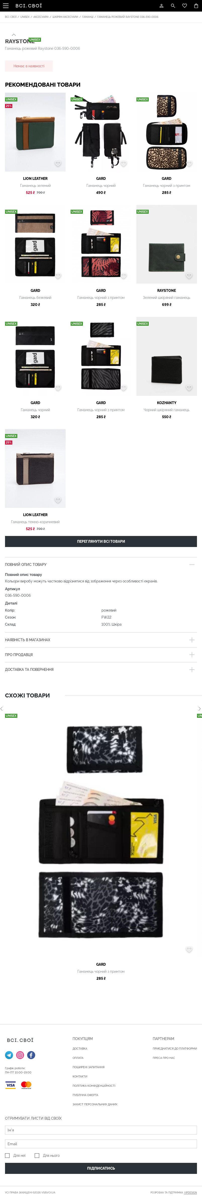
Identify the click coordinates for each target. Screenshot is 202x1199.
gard (101, 179)
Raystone (166, 291)
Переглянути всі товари (101, 541)
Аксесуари (40, 17)
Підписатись (101, 1168)
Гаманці (87, 17)
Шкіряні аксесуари (65, 17)
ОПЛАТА (78, 1058)
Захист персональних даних (95, 1104)
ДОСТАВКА (80, 1048)
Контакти (80, 1076)
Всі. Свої (10, 17)
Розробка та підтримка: (173, 1192)
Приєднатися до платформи (175, 1048)
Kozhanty (166, 403)
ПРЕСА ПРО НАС (164, 1058)
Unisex (24, 17)
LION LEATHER (35, 179)
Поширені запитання (89, 1067)
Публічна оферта (85, 1095)
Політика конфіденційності (94, 1085)
